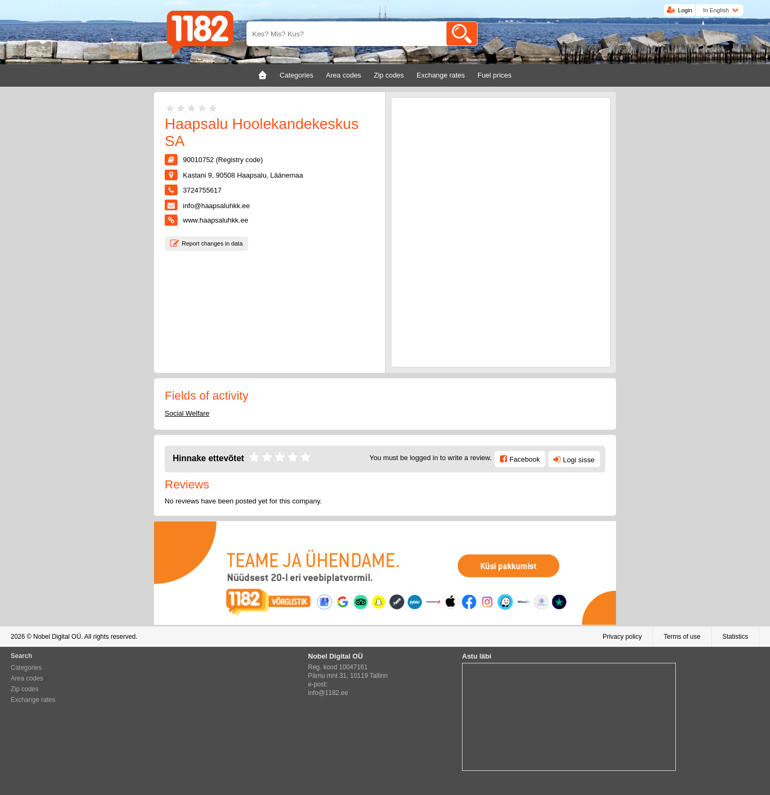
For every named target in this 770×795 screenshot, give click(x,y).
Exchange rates (33, 700)
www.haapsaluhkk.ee (215, 220)
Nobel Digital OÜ (57, 636)
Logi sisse (579, 460)
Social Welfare (187, 413)
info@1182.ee (328, 693)
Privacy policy (622, 636)
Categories (26, 667)
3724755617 (202, 190)
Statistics (735, 636)
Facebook (525, 459)
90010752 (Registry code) (223, 160)
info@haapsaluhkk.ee (216, 206)
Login (685, 10)
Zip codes (24, 689)
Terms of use (682, 636)
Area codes (27, 678)
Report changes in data (212, 243)
